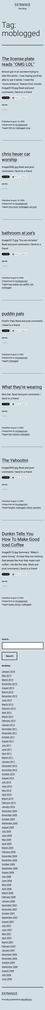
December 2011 (9, 729)
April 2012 (7, 712)
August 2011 (8, 741)
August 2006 (8, 971)
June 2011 (7, 749)
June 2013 (7, 700)
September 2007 (10, 917)
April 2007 (7, 938)
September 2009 (10, 823)
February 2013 (9, 708)
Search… (6, 639)
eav (21, 284)
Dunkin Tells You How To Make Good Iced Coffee (20, 539)
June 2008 (7, 880)
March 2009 (7, 848)
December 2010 (9, 766)
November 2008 (9, 860)
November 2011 (9, 733)
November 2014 (9, 684)
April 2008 (7, 889)
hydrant (16, 434)
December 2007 (9, 905)
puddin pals (13, 313)
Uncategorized (21, 125)
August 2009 (8, 827)
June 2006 (7, 979)
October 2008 (8, 864)
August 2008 (8, 872)
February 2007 (9, 946)
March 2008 (7, 893)
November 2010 (9, 770)
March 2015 (7, 680)
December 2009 (9, 811)
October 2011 (8, 737)
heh (31, 284)
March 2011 (7, 757)
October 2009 (8, 819)
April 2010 (7, 794)
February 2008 (9, 897)
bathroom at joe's (18, 233)
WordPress (26, 999)
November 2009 (9, 815)
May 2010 (6, 790)
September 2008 (10, 868)
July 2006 (6, 975)
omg (28, 128)
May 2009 (6, 839)
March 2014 (7, 692)
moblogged (20, 128)
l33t (10, 128)
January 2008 (8, 901)
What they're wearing (22, 387)
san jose (32, 207)
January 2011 (8, 761)
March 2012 (7, 716)
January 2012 (8, 725)
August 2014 (8, 688)
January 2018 (8, 671)
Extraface (22, 4)
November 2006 (9, 958)
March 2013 (7, 704)
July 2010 (6, 782)
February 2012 (9, 720)
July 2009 (6, 831)
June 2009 (7, 835)
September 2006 (10, 967)
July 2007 (6, 926)
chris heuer (13, 207)
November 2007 (9, 909)
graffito (26, 284)
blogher (12, 507)
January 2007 (8, 950)
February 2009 (9, 852)
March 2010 (7, 798)
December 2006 (9, 954)
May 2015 (6, 675)
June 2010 (7, 786)
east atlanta (14, 284)
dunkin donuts (15, 604)
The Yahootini (15, 460)
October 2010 (8, 774)
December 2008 (9, 856)
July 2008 (6, 876)
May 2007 (6, 934)
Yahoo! (29, 507)
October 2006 (8, 962)
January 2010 (8, 807)
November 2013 (9, 696)
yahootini (37, 507)
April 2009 (7, 843)
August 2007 (8, 921)
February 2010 (9, 802)
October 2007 (8, 913)
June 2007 (7, 930)
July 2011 (6, 745)
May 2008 (6, 884)
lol (14, 128)
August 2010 (8, 778)
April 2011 (7, 753)
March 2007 (7, 942)
